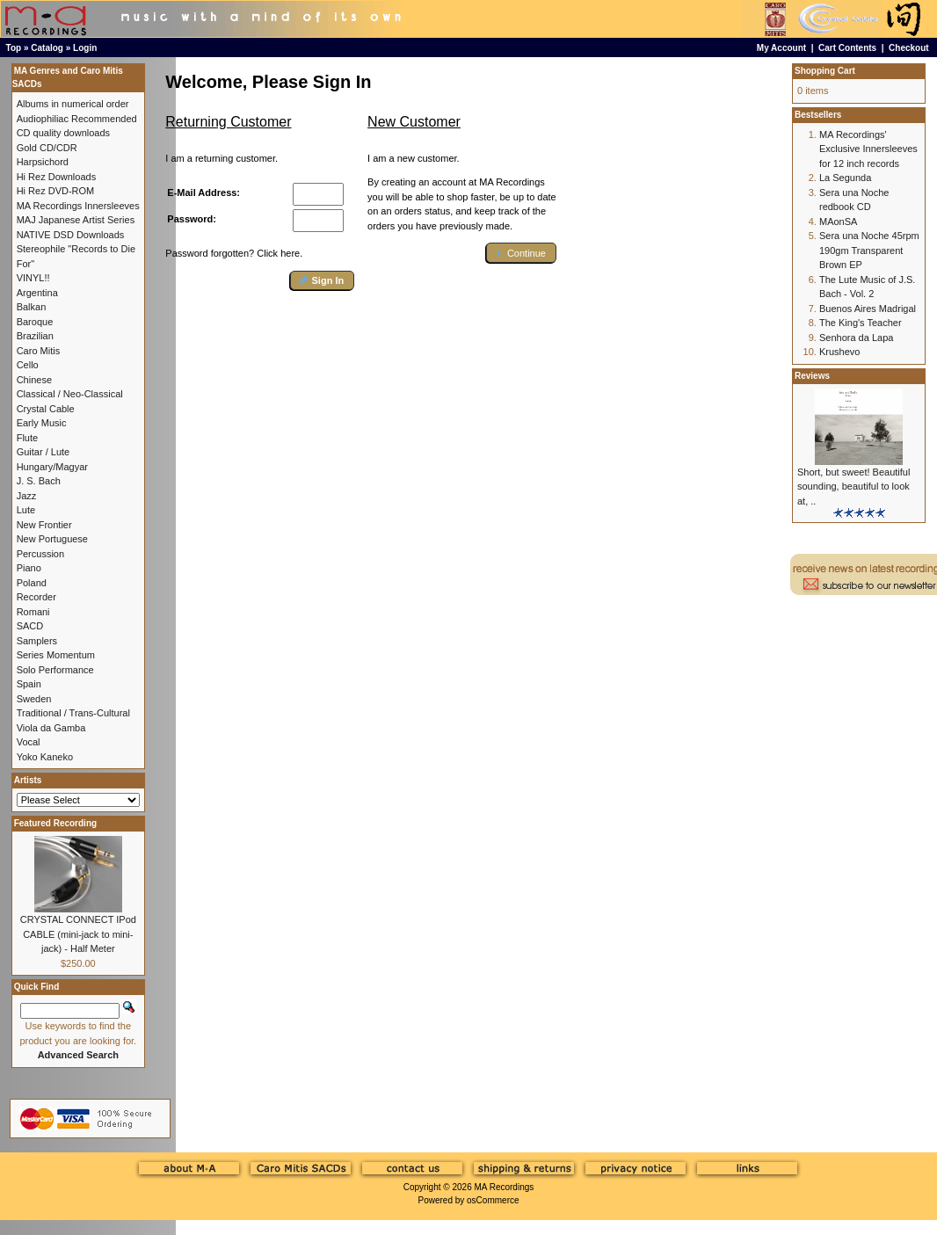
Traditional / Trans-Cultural (73, 713)
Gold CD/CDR (47, 147)
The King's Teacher (860, 322)
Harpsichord (43, 161)
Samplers (37, 641)
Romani (33, 612)
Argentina (37, 292)
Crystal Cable (46, 408)
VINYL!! (33, 277)
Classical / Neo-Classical (70, 394)
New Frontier (44, 524)
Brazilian (35, 336)
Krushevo (839, 351)
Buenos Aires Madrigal (867, 308)
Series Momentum (56, 655)
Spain (29, 684)
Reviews (812, 376)
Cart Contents (847, 48)
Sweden (34, 699)
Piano (29, 568)
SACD (30, 626)
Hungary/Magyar (52, 466)
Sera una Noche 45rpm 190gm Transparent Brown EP (869, 250)
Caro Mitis (39, 350)
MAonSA (838, 221)
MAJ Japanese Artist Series (76, 219)
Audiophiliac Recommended (77, 118)
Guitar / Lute (43, 452)
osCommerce (493, 1200)
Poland (32, 583)
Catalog (47, 48)
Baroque (35, 321)
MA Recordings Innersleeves (78, 205)
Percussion (40, 553)
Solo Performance (55, 670)
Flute (27, 437)
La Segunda (845, 177)
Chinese (34, 379)
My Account (781, 48)
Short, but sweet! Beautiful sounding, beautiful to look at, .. (853, 486)
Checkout (909, 48)
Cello (28, 365)
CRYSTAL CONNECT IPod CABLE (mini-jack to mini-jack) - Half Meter (78, 934)
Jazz (27, 495)
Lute (26, 510)
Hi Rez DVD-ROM (56, 190)
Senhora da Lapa (856, 337)
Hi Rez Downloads (56, 176)
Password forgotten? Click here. (233, 253)
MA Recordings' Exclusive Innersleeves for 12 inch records (868, 149)
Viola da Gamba (51, 728)
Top (14, 48)
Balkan (32, 306)
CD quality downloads (63, 132)
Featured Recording (55, 823)
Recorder (36, 597)
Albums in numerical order (73, 103)
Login (85, 48)
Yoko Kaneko (45, 757)
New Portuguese (52, 539)
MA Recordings (504, 1187)
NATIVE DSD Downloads (71, 234)
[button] (322, 281)
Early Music (42, 423)
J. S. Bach (39, 481)
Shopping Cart (825, 71)
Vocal (28, 742)
